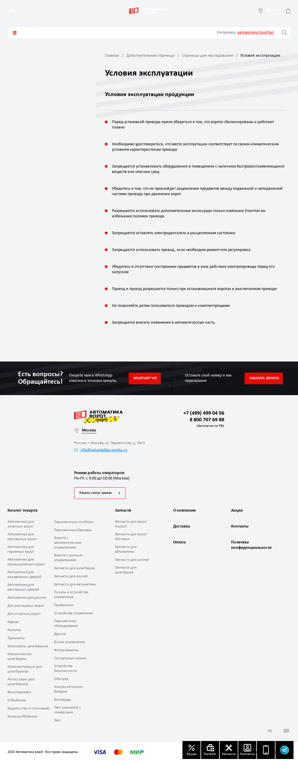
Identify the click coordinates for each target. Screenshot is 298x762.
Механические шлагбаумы (20, 656)
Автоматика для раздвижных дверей (24, 574)
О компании (184, 510)
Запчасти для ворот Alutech (131, 524)
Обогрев (61, 679)
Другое (60, 634)
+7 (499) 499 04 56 (203, 413)
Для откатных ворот (24, 614)
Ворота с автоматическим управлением (67, 542)
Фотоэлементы (66, 650)
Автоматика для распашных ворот (22, 536)
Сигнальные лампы (70, 658)
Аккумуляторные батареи (68, 689)
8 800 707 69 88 (205, 423)
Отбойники (17, 700)
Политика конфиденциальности (250, 545)
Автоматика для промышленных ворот (26, 562)
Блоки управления (69, 642)
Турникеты (16, 638)
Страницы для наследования (207, 55)
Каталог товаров (15, 33)
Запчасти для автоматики (75, 584)
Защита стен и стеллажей (28, 708)
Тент (57, 720)
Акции (237, 510)
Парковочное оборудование (66, 623)
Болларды (62, 700)
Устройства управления (73, 613)
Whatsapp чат (145, 378)
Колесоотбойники (23, 716)
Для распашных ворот (26, 606)
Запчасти (123, 510)
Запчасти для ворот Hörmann (131, 536)
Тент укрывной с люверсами (67, 710)
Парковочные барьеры (73, 530)
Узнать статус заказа (95, 493)
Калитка (14, 630)
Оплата (179, 542)
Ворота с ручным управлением (68, 557)
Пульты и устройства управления (71, 594)
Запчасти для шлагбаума (74, 568)
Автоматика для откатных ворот (21, 524)
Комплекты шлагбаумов (28, 646)
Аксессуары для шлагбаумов (21, 681)
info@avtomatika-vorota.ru (100, 450)
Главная (112, 55)
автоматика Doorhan (255, 32)
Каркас (13, 622)
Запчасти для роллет (71, 576)
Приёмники (63, 605)
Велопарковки (19, 692)
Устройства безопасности (65, 668)
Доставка (181, 526)
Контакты (239, 526)
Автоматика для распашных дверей (23, 587)
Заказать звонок (264, 378)
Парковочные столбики (73, 522)
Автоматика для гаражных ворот (21, 549)
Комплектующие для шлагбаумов (25, 669)
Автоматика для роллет (27, 598)
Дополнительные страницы (150, 55)
